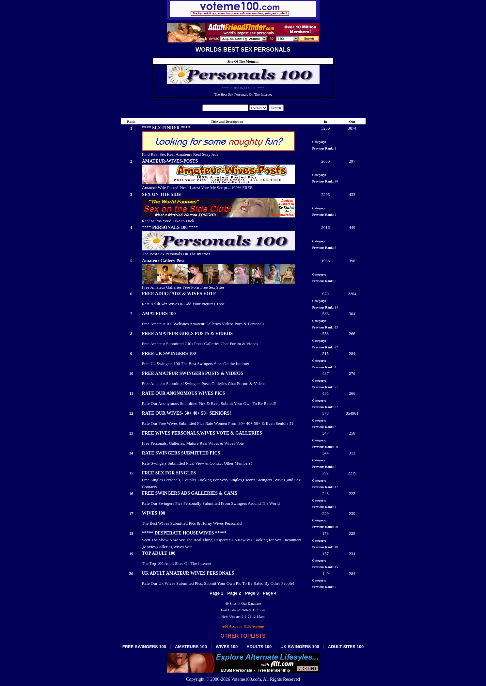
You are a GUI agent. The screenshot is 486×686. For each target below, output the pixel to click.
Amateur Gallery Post (163, 260)
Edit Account (254, 626)
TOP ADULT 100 (158, 553)
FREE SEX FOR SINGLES (169, 473)
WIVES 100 (153, 513)
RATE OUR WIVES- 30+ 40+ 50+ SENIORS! (186, 413)
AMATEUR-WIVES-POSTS (170, 161)
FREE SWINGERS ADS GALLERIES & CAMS (189, 493)
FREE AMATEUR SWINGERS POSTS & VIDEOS (192, 373)
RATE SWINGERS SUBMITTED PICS (181, 453)
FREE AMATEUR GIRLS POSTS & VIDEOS (187, 333)
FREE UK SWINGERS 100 (169, 353)
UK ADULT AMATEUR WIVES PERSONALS (188, 573)
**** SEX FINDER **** (166, 127)
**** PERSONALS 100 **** (243, 88)
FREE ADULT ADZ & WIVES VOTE (179, 293)
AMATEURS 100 (159, 313)
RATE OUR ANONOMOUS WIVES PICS (183, 393)
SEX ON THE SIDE (161, 194)
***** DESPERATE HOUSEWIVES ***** (184, 533)
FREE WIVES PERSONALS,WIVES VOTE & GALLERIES (202, 433)
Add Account (232, 626)
